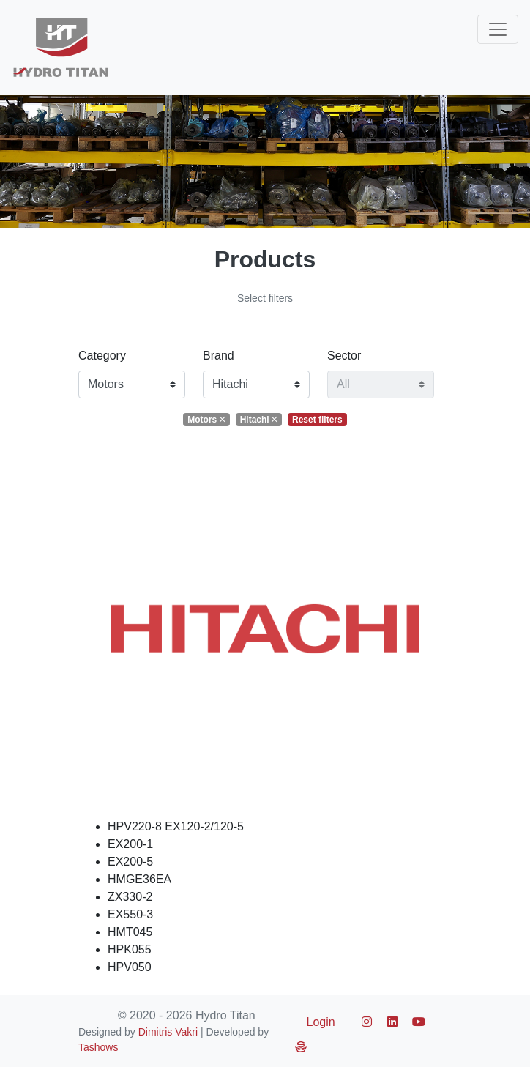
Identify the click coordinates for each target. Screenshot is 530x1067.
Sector (344, 355)
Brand (218, 355)
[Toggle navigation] (497, 29)
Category (102, 355)
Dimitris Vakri (168, 1032)
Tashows (98, 1047)
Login (321, 1022)
